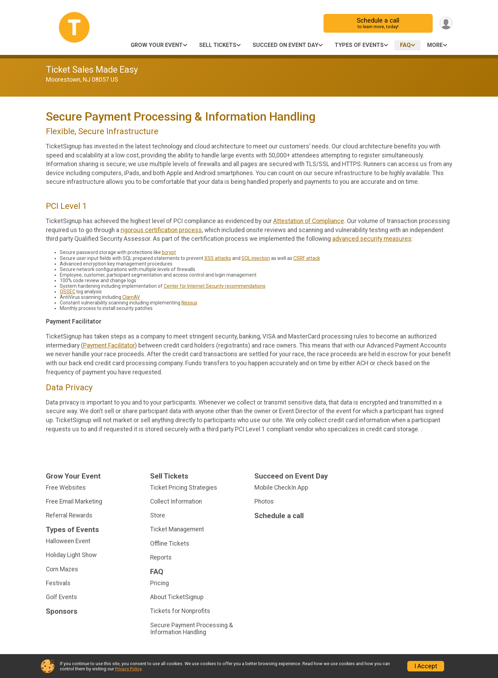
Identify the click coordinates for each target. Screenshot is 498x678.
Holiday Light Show (71, 555)
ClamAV (131, 297)
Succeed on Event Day (285, 45)
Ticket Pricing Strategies (183, 487)
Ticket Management (177, 529)
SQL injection (256, 258)
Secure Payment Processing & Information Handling (191, 629)
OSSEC (67, 291)
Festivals (58, 583)
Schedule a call (378, 23)
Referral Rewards (69, 515)
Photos (264, 501)
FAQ (405, 45)
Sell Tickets (217, 45)
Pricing (159, 583)
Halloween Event (68, 541)
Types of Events (359, 45)
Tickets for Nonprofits (180, 610)
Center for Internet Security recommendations (215, 286)
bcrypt (169, 252)
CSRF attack (306, 258)
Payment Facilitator (109, 345)
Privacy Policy (128, 668)
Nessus (189, 302)
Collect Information (176, 501)
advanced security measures (371, 238)
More (435, 45)
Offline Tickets (169, 543)
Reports (161, 557)
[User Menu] (446, 23)
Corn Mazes (62, 569)
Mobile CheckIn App (281, 487)
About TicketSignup (177, 597)
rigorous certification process (161, 230)
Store (157, 515)
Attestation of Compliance (308, 221)
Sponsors (61, 611)
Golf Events (61, 597)
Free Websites (66, 487)
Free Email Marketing (74, 501)
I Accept (425, 666)
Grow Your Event (157, 45)
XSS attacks (217, 258)
